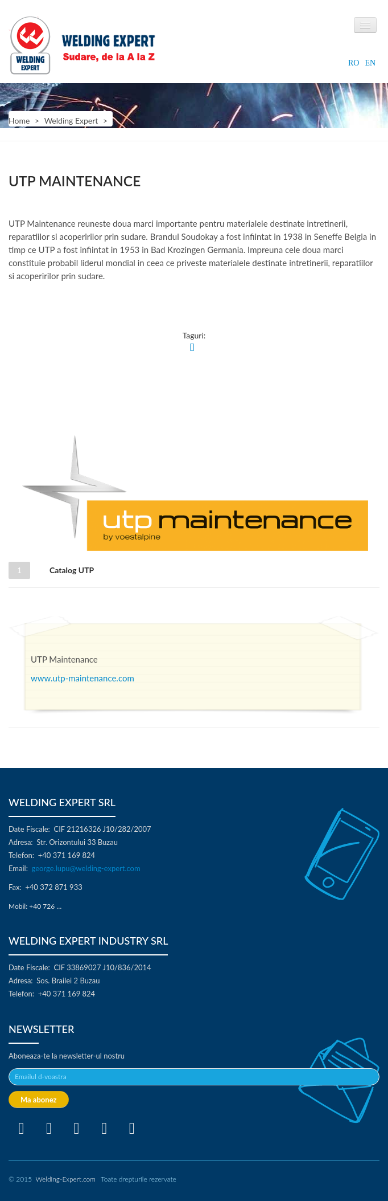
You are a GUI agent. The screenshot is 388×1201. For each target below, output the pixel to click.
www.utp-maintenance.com (82, 678)
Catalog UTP (69, 570)
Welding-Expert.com (65, 1179)
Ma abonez (38, 1099)
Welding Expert (71, 120)
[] (192, 347)
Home (19, 120)
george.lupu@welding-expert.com (86, 868)
